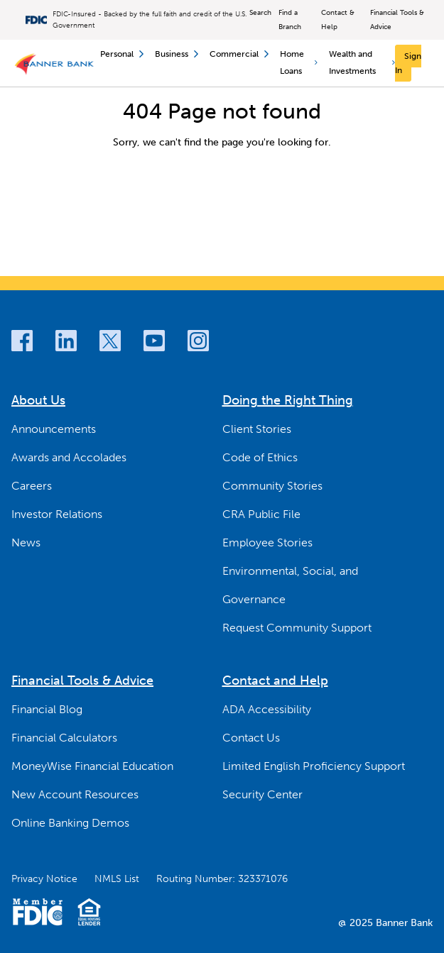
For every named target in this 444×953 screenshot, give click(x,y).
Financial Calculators (64, 737)
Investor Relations (56, 514)
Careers (31, 485)
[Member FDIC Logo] (37, 912)
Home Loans (299, 62)
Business (176, 54)
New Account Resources (75, 794)
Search (260, 13)
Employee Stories (267, 542)
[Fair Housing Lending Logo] (89, 912)
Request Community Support (297, 627)
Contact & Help (337, 20)
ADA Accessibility (266, 709)
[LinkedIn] (66, 340)
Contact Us (251, 737)
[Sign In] (408, 63)
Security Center (262, 794)
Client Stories (256, 429)
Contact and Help (275, 680)
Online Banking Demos (70, 823)
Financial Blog (46, 709)
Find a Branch (289, 20)
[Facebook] (22, 340)
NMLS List (116, 879)
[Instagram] (198, 340)
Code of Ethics (260, 457)
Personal (122, 54)
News (25, 542)
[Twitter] (110, 340)
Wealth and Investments (362, 62)
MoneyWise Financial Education (92, 766)
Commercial (239, 54)
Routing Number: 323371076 (222, 879)
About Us (38, 400)
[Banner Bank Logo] (55, 63)
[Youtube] (154, 340)
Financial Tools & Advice (397, 20)
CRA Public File (261, 514)
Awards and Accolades (68, 457)
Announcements (53, 429)
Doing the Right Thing (287, 400)
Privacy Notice (44, 879)
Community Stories (272, 485)
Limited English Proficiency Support (313, 766)
